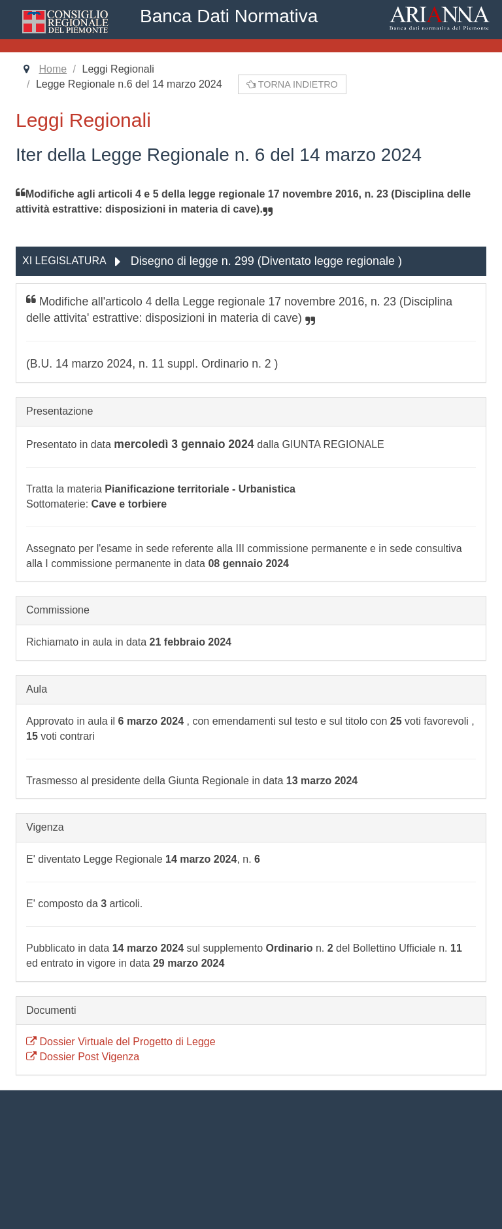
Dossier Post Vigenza (82, 1056)
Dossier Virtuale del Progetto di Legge (121, 1041)
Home (53, 69)
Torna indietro (292, 84)
